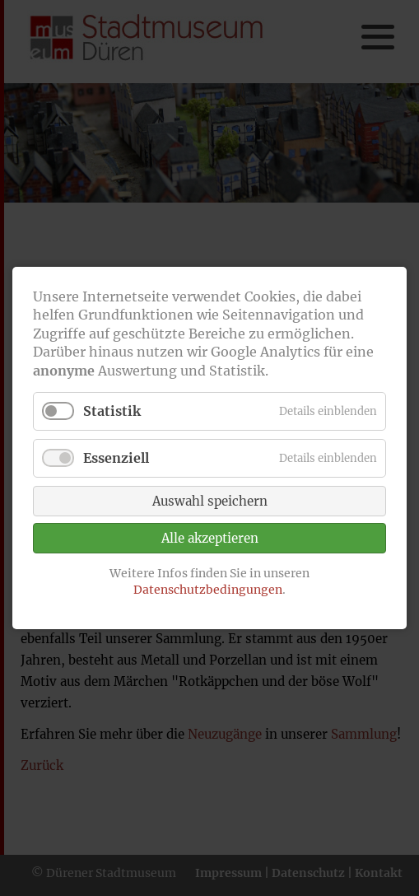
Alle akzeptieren (209, 539)
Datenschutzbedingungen (207, 589)
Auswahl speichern (210, 502)
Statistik (112, 411)
